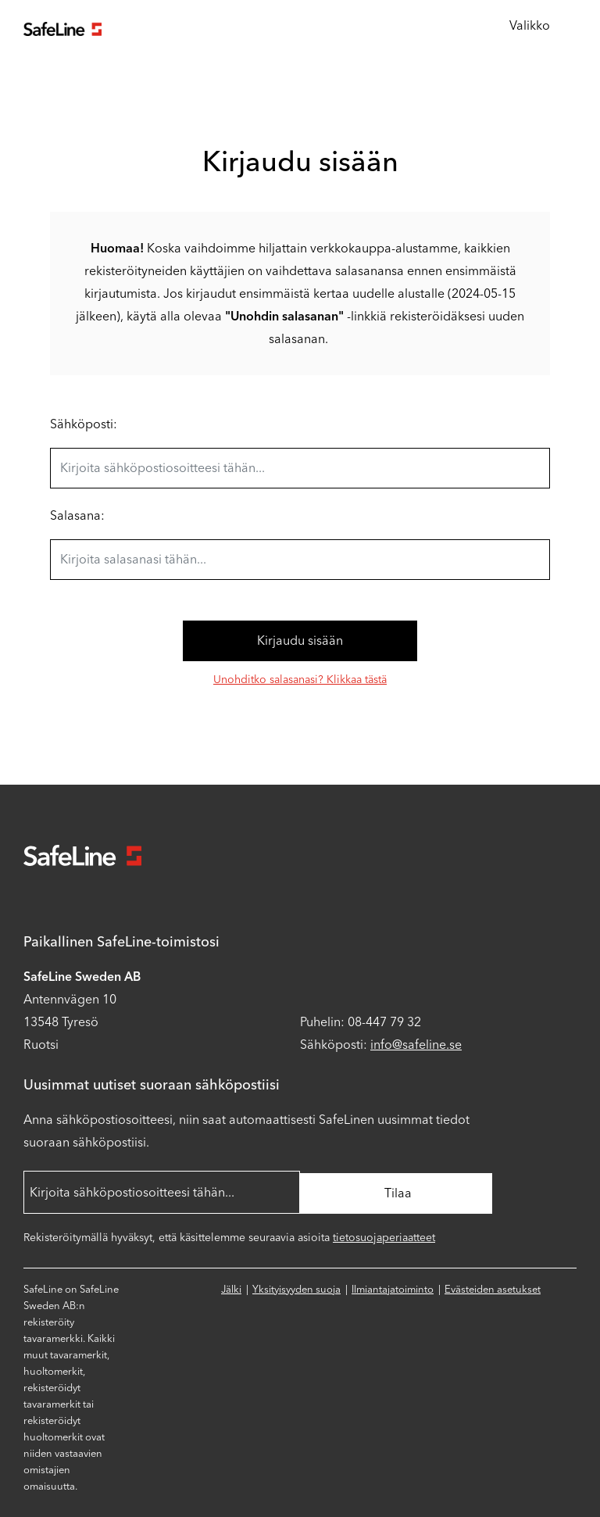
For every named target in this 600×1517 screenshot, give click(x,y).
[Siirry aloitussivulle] (62, 27)
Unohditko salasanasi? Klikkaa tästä (300, 679)
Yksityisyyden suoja (296, 1287)
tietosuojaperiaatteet (384, 1235)
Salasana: (77, 515)
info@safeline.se (416, 1044)
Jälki (231, 1287)
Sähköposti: (83, 424)
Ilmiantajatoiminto (393, 1287)
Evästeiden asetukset (493, 1287)
